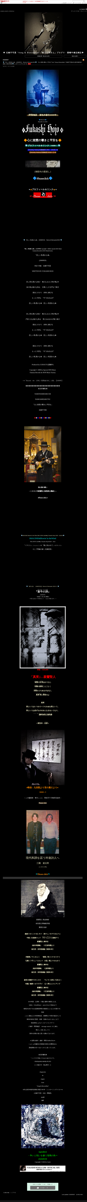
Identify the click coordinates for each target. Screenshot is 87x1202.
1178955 (82, 9)
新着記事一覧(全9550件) (43, 56)
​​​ (43, 145)
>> (66, 3)
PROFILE (11, 11)
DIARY (6, 11)
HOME (2, 11)
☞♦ (42, 380)
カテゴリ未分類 (11, 66)
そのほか (4, 2)
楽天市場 (84, 3)
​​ (42, 497)
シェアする (13, 1192)
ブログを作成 (78, 3)
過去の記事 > (75, 56)
